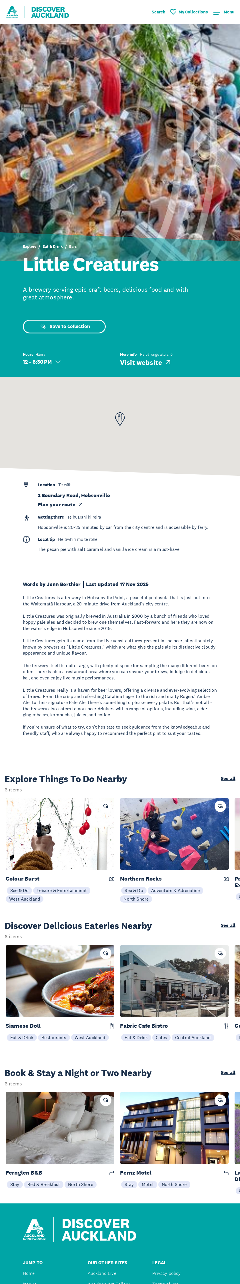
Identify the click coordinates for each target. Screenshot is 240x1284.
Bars (73, 246)
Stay (14, 1184)
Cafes (161, 1037)
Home (29, 1273)
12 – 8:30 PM (42, 362)
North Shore (136, 899)
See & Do (19, 890)
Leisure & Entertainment (62, 890)
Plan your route (60, 504)
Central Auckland (193, 1037)
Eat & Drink (53, 246)
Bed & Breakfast (43, 1184)
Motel (148, 1184)
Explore (29, 246)
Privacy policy (166, 1273)
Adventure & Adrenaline (175, 890)
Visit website (146, 362)
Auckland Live (102, 1273)
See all (228, 778)
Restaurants (54, 1037)
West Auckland (24, 899)
